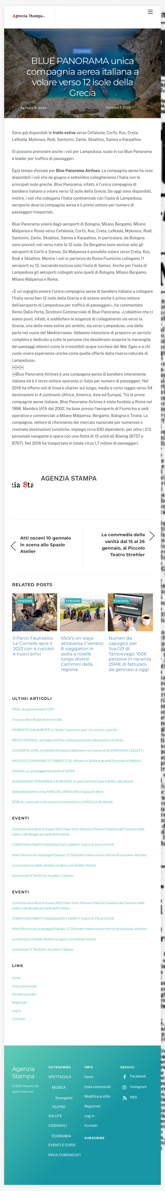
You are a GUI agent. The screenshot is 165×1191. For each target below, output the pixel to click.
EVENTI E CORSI (62, 1145)
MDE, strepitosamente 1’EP (33, 709)
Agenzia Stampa (33, 108)
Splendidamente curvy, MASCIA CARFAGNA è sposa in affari (57, 792)
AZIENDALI (57, 1126)
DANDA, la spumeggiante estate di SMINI (43, 771)
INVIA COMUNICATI (64, 1155)
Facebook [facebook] (133, 1076)
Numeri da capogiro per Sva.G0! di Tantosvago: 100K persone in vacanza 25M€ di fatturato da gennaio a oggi (130, 654)
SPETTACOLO (59, 1077)
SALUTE (55, 1116)
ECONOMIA (61, 1136)
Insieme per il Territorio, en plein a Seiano (42, 875)
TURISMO (82, 51)
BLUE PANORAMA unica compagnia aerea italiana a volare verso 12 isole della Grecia (83, 77)
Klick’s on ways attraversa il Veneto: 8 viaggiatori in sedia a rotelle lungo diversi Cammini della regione (82, 654)
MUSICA (59, 1088)
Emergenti (63, 1098)
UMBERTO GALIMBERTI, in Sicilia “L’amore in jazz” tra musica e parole (64, 730)
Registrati (19, 1002)
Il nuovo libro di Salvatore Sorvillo (37, 719)
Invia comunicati (24, 986)
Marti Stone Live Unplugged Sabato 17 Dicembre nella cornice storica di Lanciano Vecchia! (79, 855)
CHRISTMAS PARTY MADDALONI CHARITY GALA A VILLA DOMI (63, 845)
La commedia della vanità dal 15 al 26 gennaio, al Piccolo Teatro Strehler (123, 544)
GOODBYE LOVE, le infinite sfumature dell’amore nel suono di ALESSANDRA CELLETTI (78, 750)
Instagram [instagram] (133, 1087)
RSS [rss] (128, 1097)
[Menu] (150, 11)
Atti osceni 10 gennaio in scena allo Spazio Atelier (45, 544)
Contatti (18, 1019)
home (16, 978)
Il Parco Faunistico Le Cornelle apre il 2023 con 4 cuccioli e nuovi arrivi (33, 646)
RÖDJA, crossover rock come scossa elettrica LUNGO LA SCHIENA (62, 802)
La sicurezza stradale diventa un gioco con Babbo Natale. (54, 865)
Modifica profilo (24, 994)
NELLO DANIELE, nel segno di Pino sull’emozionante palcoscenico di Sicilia (67, 740)
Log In (16, 1010)
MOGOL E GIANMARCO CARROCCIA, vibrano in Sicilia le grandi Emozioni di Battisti (76, 761)
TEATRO (59, 1107)
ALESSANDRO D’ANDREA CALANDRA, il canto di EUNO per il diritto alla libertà (72, 781)
